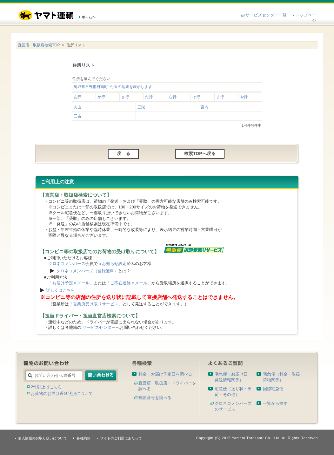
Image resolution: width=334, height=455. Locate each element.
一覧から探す (275, 403)
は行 (196, 97)
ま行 (220, 97)
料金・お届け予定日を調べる (165, 374)
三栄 (141, 107)
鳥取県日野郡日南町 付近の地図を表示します (113, 87)
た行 (149, 97)
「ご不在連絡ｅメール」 (128, 283)
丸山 (77, 107)
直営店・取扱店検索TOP (39, 45)
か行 (101, 97)
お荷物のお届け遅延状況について (62, 393)
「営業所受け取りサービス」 (96, 304)
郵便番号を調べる (154, 397)
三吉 (77, 116)
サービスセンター (99, 327)
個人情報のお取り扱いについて (42, 438)
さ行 (125, 97)
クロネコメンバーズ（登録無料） (87, 270)
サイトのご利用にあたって (121, 438)
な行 (173, 97)
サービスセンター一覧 (266, 15)
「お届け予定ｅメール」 (71, 283)
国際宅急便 (273, 388)
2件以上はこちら (46, 386)
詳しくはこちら (60, 290)
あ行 (77, 97)
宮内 (204, 107)
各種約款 (83, 438)
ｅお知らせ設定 (112, 263)
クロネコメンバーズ (66, 263)
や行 (244, 97)
